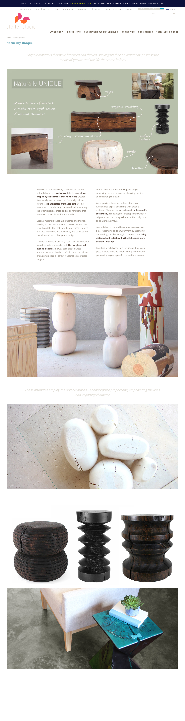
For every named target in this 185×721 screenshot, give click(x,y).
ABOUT (37, 9)
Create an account (124, 9)
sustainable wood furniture (101, 32)
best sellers (145, 32)
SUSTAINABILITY (83, 9)
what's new (56, 32)
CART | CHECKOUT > (152, 9)
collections (74, 32)
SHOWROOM (68, 9)
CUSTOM (47, 9)
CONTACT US (25, 9)
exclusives (128, 32)
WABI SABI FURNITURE (81, 3)
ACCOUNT (98, 9)
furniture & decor (167, 32)
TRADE (57, 9)
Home (9, 37)
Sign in (109, 9)
